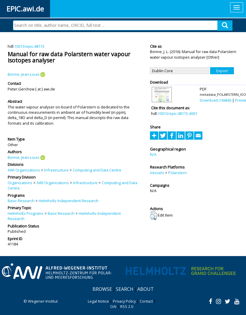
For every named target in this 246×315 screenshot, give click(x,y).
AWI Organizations (24, 170)
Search (124, 289)
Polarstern (177, 172)
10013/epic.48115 (29, 46)
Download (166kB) (215, 100)
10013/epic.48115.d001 (177, 113)
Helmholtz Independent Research (68, 200)
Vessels (157, 172)
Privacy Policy (124, 301)
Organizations (20, 182)
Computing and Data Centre (97, 170)
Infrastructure (56, 170)
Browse (102, 289)
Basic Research (21, 200)
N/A (153, 154)
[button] (153, 215)
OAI (113, 306)
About (145, 289)
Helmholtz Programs (26, 213)
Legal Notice (98, 301)
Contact (146, 301)
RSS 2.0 (126, 306)
